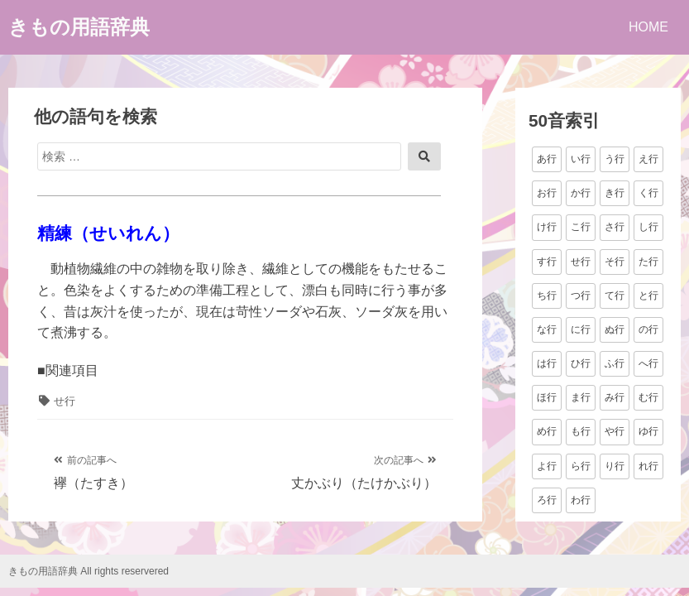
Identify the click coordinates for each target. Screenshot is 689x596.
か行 (581, 193)
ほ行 (547, 397)
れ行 (648, 466)
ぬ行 (614, 329)
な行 (547, 329)
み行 (614, 397)
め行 (547, 431)
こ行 (581, 227)
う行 (614, 159)
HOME (648, 27)
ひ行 (581, 363)
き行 (614, 193)
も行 (581, 431)
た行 (648, 261)
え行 (648, 159)
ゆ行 (648, 431)
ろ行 (547, 500)
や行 (614, 431)
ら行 (581, 466)
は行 (547, 363)
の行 (648, 329)
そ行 (614, 261)
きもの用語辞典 (79, 27)
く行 (648, 193)
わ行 (581, 500)
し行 (648, 227)
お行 (547, 193)
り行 (614, 466)
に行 (581, 329)
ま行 (581, 397)
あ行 (547, 159)
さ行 (614, 227)
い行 (581, 159)
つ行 (581, 295)
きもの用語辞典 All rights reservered (88, 571)
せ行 (64, 401)
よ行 (547, 466)
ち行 (547, 295)
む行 (648, 397)
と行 (648, 295)
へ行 (648, 363)
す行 (547, 261)
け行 (547, 227)
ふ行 (614, 363)
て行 (614, 295)
